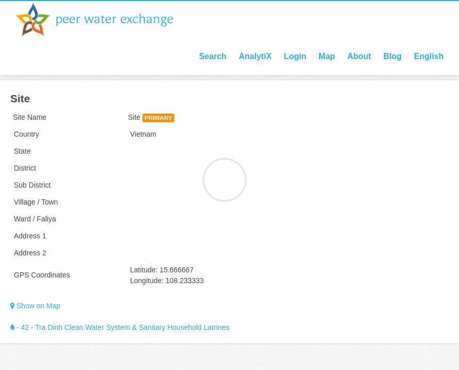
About (359, 56)
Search (212, 56)
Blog (392, 56)
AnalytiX (254, 56)
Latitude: (144, 270)
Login (295, 56)
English (429, 56)
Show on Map (35, 306)
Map (327, 56)
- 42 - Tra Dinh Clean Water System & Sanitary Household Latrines (119, 327)
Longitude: (146, 280)
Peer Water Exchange (102, 19)
